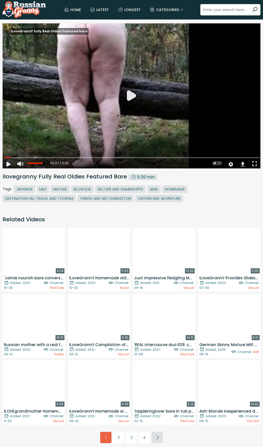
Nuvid (124, 288)
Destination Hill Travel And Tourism (39, 198)
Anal (154, 189)
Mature (60, 189)
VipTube (253, 421)
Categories (167, 9)
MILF (42, 189)
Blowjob (82, 189)
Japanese (24, 189)
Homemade (175, 189)
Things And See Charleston (105, 198)
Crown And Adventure (159, 198)
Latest (99, 9)
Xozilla (59, 354)
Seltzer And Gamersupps (120, 189)
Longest (129, 9)
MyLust (189, 288)
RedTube (57, 288)
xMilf (255, 352)
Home (72, 9)
